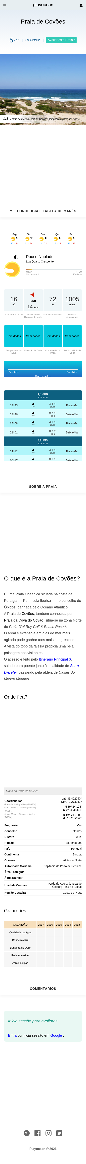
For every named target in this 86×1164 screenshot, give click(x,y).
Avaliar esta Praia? (61, 40)
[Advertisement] (43, 157)
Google (56, 1035)
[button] (5, 5)
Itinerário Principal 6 (55, 659)
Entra (12, 1035)
